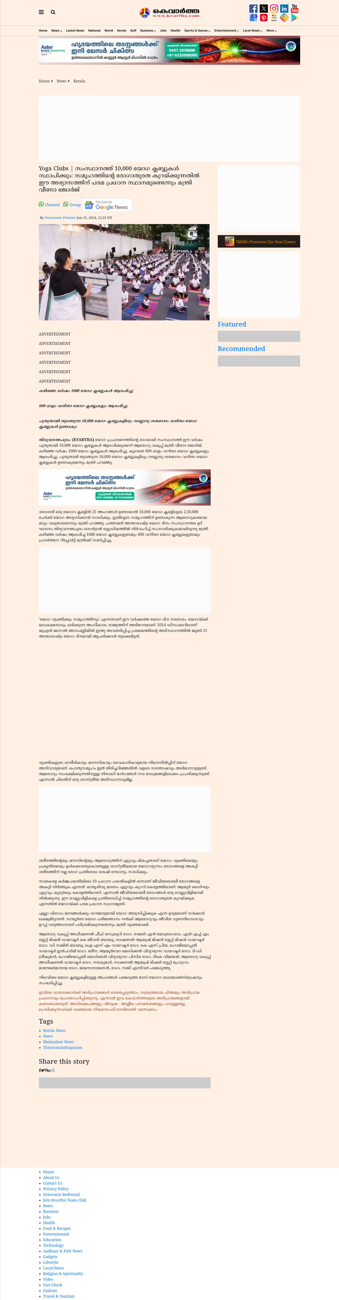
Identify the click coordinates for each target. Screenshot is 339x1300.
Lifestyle (50, 1262)
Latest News (75, 30)
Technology (53, 1245)
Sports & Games (196, 30)
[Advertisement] (169, 129)
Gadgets (50, 1257)
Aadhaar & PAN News (62, 1251)
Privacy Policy (56, 1189)
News (55, 30)
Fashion (50, 1291)
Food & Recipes (57, 1228)
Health (175, 30)
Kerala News (54, 1031)
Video (48, 1279)
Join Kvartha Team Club (64, 1200)
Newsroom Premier (60, 218)
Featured (232, 325)
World (109, 30)
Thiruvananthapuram (62, 1048)
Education (52, 1240)
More (270, 30)
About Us (51, 1178)
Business (146, 30)
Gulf (133, 30)
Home (43, 30)
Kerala (121, 30)
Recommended (241, 349)
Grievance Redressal (61, 1195)
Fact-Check (52, 1285)
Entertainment (225, 30)
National (94, 30)
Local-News (251, 30)
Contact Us (52, 1183)
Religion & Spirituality (63, 1274)
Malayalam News (58, 1042)
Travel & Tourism (59, 1296)
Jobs (163, 30)
